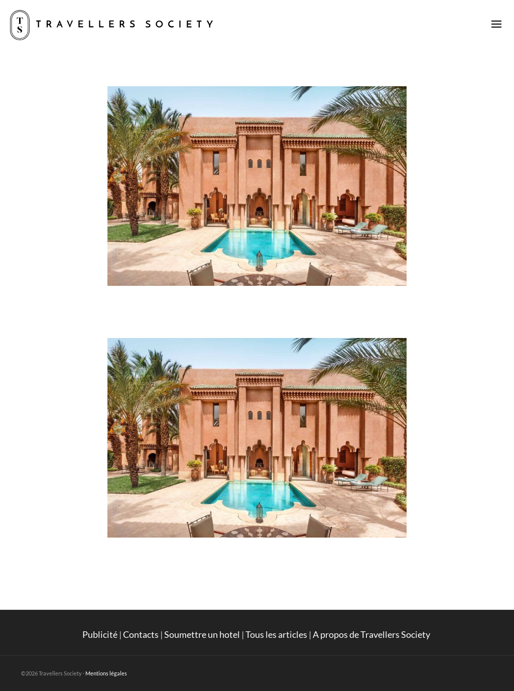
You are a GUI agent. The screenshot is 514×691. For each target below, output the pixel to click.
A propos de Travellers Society (372, 634)
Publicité (99, 634)
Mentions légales (106, 673)
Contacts (141, 634)
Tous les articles (276, 634)
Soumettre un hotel (202, 634)
